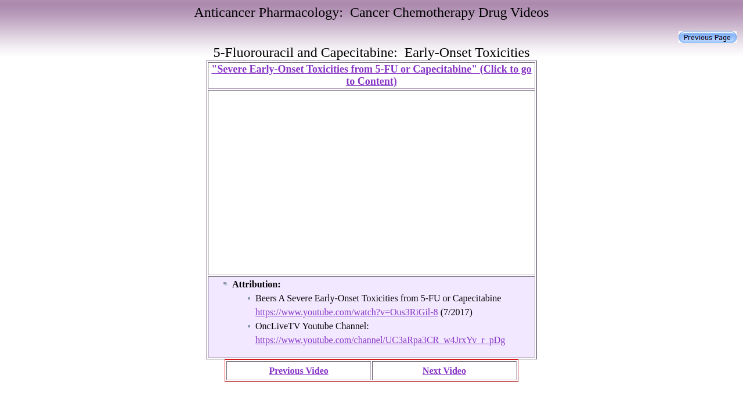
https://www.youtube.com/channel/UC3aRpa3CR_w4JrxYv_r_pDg (380, 340)
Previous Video (298, 371)
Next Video (444, 371)
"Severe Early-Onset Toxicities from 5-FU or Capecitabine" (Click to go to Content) (371, 75)
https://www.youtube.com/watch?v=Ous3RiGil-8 (346, 312)
